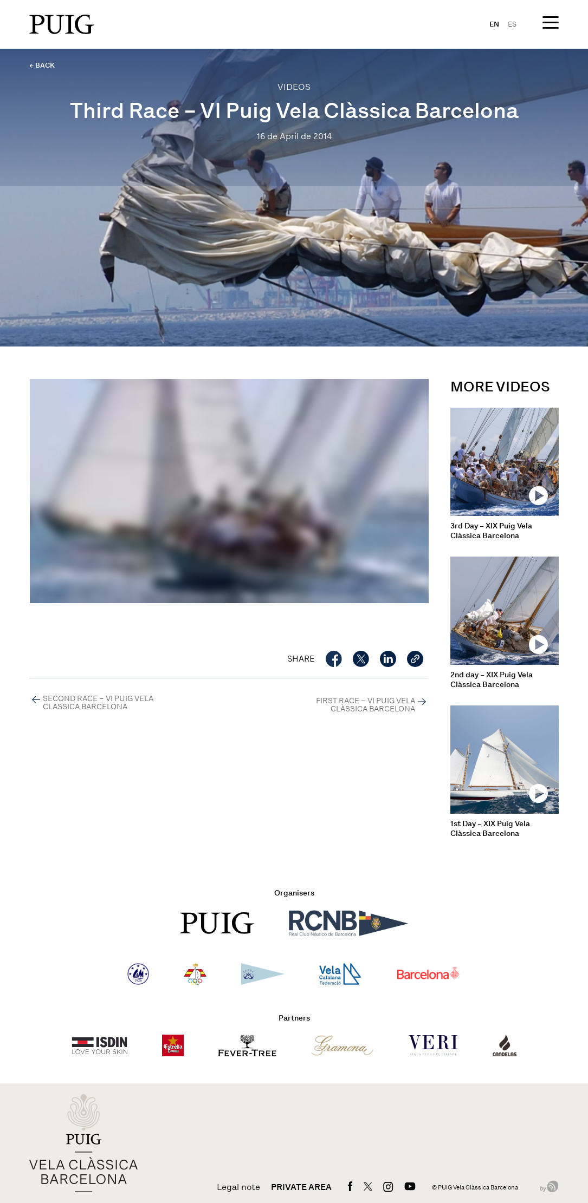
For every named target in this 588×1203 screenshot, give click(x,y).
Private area (301, 1187)
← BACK (42, 65)
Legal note (238, 1187)
